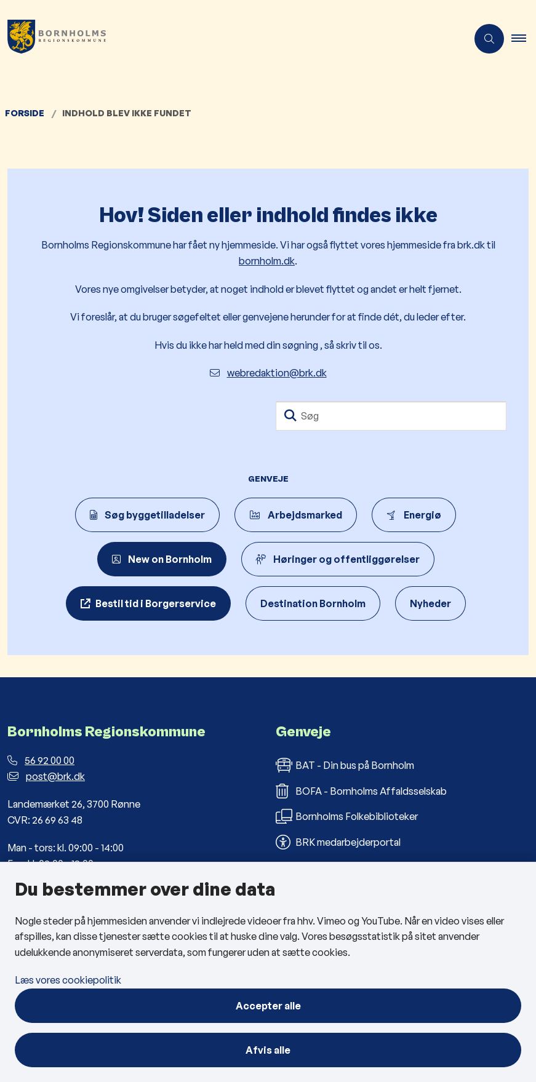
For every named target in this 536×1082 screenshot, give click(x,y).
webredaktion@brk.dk (268, 373)
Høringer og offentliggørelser (338, 559)
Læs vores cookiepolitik (68, 980)
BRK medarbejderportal (338, 842)
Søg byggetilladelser (147, 515)
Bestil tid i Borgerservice (155, 603)
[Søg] (391, 416)
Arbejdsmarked (295, 515)
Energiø (413, 515)
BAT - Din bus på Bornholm (345, 765)
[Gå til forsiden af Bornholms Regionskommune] (53, 39)
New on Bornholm (162, 559)
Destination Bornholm (313, 603)
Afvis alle (268, 1050)
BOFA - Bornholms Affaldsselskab (361, 791)
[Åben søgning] (489, 39)
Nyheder (430, 603)
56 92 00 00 (40, 760)
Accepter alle (268, 1006)
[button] (523, 39)
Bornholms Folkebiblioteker (347, 816)
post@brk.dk (46, 776)
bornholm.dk (267, 261)
